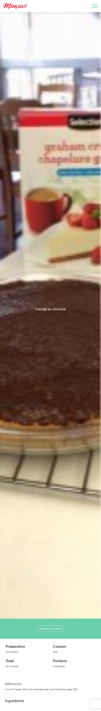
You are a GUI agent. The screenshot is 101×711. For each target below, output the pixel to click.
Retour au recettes (50, 628)
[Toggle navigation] (95, 6)
